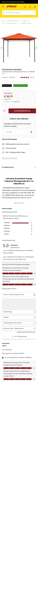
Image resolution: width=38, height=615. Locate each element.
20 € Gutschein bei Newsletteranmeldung (13, 2)
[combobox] (23, 328)
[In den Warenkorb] (22, 110)
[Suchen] (4, 13)
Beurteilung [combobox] (19, 312)
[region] (19, 48)
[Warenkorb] (34, 6)
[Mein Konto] (25, 6)
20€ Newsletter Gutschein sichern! (17, 144)
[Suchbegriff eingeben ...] (21, 12)
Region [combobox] (19, 317)
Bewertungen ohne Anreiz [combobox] (19, 323)
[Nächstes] (36, 47)
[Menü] (3, 6)
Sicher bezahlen (10, 148)
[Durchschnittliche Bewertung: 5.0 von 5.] (26, 77)
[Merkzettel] (29, 6)
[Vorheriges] (1, 47)
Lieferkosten (16, 102)
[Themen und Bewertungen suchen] (19, 295)
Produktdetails (8, 167)
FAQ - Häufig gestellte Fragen (15, 152)
